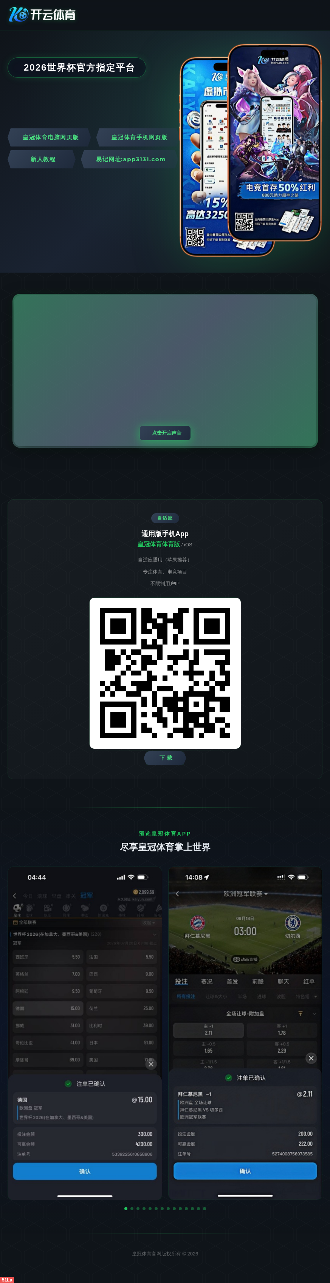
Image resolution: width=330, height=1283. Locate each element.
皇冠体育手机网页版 (140, 137)
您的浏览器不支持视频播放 (165, 370)
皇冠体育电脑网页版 (51, 137)
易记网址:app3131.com (131, 159)
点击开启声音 (166, 433)
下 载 (166, 758)
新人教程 (43, 159)
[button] (125, 1208)
